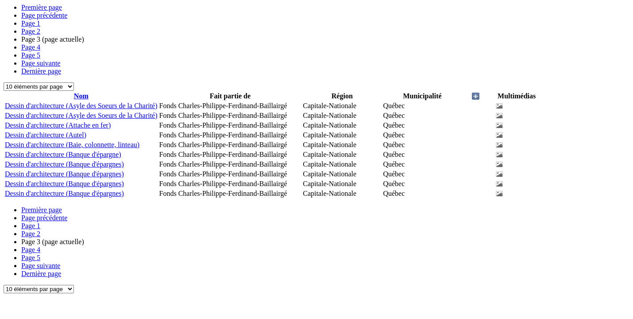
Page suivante (40, 63)
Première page (41, 7)
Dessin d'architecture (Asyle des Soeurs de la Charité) (81, 105)
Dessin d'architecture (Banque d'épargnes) (64, 164)
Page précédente (44, 15)
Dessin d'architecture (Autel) (45, 135)
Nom (81, 96)
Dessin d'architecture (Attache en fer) (58, 125)
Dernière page (41, 71)
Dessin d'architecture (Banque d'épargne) (63, 154)
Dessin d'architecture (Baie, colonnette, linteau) (72, 144)
